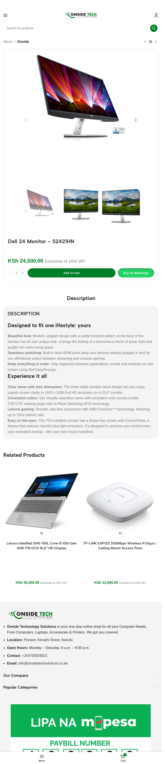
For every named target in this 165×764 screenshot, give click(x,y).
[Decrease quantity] (10, 272)
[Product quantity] (16, 272)
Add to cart (72, 273)
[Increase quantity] (22, 272)
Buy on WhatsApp (136, 273)
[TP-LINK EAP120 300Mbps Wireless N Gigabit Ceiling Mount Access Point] (120, 501)
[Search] (80, 28)
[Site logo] (81, 15)
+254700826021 (34, 656)
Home (8, 42)
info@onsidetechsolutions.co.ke (43, 663)
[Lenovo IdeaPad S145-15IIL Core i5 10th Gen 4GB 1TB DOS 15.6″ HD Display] (41, 501)
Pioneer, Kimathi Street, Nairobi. (49, 640)
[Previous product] (145, 42)
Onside (23, 42)
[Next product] (155, 42)
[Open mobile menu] (5, 15)
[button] (26, 120)
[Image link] (30, 615)
